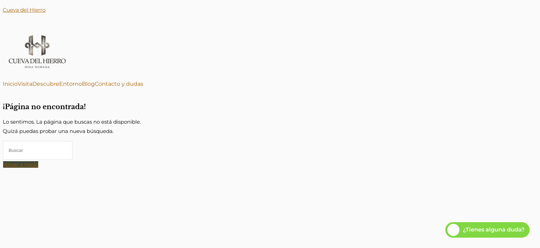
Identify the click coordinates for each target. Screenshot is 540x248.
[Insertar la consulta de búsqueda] (38, 150)
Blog (88, 84)
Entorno (70, 84)
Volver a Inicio (20, 164)
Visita (25, 84)
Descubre (45, 84)
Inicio (10, 84)
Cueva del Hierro (24, 10)
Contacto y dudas (119, 84)
